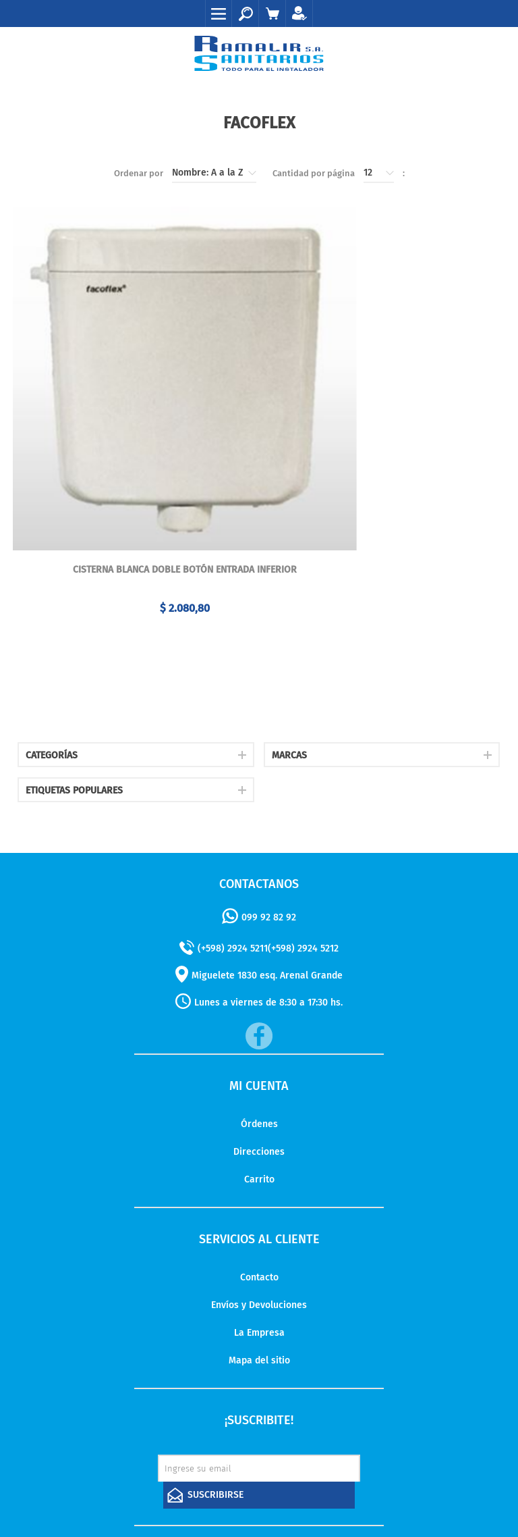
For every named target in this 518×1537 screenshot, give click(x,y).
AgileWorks (336, 1489)
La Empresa (259, 1230)
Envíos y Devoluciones (259, 1202)
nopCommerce (233, 1489)
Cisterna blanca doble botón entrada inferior (134, 467)
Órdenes (259, 1021)
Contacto (259, 1174)
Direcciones (259, 1049)
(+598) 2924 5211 (233, 846)
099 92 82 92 (268, 814)
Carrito (259, 1077)
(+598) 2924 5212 (303, 846)
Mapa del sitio (259, 1258)
